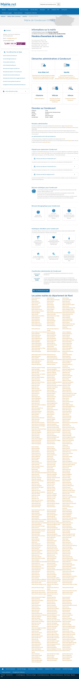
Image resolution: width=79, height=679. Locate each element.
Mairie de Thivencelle (52, 618)
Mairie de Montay (66, 521)
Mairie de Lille (50, 492)
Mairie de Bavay (66, 322)
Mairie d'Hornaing (51, 464)
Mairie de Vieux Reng (52, 632)
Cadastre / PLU (55, 9)
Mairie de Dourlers (36, 396)
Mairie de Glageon (36, 437)
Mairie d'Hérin (50, 458)
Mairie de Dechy (50, 390)
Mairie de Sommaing (51, 610)
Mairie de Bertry (66, 337)
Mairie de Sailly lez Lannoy (68, 577)
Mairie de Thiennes (36, 618)
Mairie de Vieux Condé (67, 631)
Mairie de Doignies (51, 393)
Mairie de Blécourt (51, 343)
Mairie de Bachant (36, 317)
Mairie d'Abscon (50, 298)
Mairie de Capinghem (52, 369)
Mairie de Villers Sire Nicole (53, 637)
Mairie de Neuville (36, 476)
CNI (48, 9)
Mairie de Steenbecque (52, 611)
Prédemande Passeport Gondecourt (66, 77)
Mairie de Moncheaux (52, 519)
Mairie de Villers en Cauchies (68, 634)
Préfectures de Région (31, 675)
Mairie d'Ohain (50, 539)
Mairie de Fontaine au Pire (68, 427)
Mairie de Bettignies (51, 338)
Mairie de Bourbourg (51, 348)
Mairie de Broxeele (66, 358)
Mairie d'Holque (35, 461)
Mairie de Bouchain (66, 346)
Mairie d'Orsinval (51, 542)
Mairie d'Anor (50, 303)
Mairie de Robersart (36, 569)
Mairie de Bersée (66, 335)
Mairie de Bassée (66, 471)
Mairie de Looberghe (51, 495)
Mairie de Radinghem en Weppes (69, 560)
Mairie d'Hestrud (66, 459)
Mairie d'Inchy (65, 467)
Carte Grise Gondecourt (55, 98)
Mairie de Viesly (35, 631)
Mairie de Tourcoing (36, 623)
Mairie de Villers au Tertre (53, 634)
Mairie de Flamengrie (52, 472)
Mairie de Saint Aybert (52, 582)
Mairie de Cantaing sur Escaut (53, 367)
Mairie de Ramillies (51, 563)
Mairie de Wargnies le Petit (68, 644)
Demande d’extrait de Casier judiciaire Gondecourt (66, 78)
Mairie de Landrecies (36, 479)
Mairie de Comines (66, 380)
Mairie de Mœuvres (66, 526)
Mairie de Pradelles (36, 552)
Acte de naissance (12, 9)
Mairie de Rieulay (51, 568)
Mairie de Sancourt (51, 598)
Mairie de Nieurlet (51, 532)
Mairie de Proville (51, 555)
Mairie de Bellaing (51, 332)
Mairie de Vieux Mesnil (37, 632)
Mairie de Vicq (65, 629)
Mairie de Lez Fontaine (67, 489)
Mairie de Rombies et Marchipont (54, 569)
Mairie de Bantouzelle (67, 320)
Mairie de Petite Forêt (52, 547)
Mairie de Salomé (66, 597)
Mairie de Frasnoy (66, 430)
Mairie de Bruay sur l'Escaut (38, 359)
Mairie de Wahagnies (51, 639)
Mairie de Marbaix (51, 501)
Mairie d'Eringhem (51, 406)
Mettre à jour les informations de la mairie (40, 50)
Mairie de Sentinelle (51, 476)
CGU (2, 676)
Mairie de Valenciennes (52, 626)
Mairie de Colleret (51, 380)
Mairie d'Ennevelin (51, 404)
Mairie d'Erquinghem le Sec (68, 406)
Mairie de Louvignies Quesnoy (69, 497)
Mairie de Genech (36, 435)
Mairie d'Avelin (35, 314)
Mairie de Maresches (36, 505)
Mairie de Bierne (50, 341)
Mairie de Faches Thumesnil (38, 417)
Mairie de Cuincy (66, 387)
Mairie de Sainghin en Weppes (54, 579)
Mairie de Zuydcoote (67, 660)
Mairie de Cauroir (51, 375)
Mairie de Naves (35, 527)
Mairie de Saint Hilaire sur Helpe (69, 584)
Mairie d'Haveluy (51, 453)
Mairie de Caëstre (66, 362)
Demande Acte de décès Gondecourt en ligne (43, 78)
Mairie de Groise (35, 474)
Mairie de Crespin (36, 385)
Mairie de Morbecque (36, 524)
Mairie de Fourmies (36, 430)
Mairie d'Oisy (65, 539)
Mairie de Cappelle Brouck (68, 369)
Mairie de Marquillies (51, 510)
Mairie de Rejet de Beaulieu (68, 565)
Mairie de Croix (35, 387)
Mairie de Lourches (51, 497)
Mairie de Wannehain (36, 644)
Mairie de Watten (66, 647)
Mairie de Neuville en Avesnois (39, 529)
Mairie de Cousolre (36, 383)
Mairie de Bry (50, 361)
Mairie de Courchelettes (67, 382)
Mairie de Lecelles (36, 484)
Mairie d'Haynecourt (36, 455)
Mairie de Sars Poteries (52, 600)
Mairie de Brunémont (36, 361)
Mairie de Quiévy (35, 560)
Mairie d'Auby (50, 311)
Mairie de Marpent (51, 506)
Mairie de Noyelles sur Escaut (38, 535)
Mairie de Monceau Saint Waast (69, 518)
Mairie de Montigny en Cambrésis (39, 522)
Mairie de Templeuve (36, 616)
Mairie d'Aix (34, 299)
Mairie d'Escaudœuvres (52, 409)
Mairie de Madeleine (67, 474)
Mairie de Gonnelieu (51, 438)
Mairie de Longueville (52, 474)
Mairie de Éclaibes (36, 400)
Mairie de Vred (35, 639)
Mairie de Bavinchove (36, 324)
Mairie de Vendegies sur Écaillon (39, 628)
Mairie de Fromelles (66, 434)
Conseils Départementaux (43, 675)
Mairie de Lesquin (66, 487)
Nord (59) (25, 16)
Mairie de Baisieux (36, 319)
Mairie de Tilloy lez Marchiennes (54, 621)
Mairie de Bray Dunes (52, 356)
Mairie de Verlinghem (36, 629)
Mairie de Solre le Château (53, 608)
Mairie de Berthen (51, 337)
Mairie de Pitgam (35, 548)
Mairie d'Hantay (66, 446)
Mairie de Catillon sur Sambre (38, 374)
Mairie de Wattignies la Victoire (54, 649)
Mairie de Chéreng (66, 377)
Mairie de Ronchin (36, 571)
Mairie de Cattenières (52, 374)
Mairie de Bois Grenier (52, 345)
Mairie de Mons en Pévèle (53, 521)
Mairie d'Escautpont (67, 409)
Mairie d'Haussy (50, 451)
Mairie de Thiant (66, 616)
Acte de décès (34, 9)
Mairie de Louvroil (51, 498)
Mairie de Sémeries (51, 603)
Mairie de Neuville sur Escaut (38, 531)
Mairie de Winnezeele (67, 657)
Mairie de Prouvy (35, 555)
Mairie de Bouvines (36, 356)
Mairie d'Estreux (50, 414)
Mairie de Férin (50, 421)
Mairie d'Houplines (51, 466)
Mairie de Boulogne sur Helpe (38, 348)
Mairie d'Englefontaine (52, 403)
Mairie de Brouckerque (52, 358)
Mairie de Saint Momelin (68, 587)
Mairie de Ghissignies (52, 435)
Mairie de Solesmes (36, 608)
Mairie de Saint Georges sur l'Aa (39, 584)
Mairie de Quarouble (51, 556)
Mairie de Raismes (36, 563)
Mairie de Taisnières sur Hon (53, 615)
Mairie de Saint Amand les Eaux (39, 581)
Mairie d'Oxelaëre (51, 544)
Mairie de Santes (66, 598)
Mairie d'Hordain (35, 464)
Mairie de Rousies (36, 574)
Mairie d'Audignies (36, 312)
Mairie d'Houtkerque (67, 466)
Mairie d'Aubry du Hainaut (38, 311)
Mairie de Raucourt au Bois (38, 565)
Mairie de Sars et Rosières (37, 600)
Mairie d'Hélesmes (36, 456)
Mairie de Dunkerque (67, 396)
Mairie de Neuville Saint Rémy (69, 529)
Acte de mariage (24, 9)
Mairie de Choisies (36, 379)
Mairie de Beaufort (51, 325)
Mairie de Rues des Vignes (37, 487)
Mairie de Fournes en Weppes (54, 430)
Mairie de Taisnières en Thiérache (39, 615)
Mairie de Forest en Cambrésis (54, 429)
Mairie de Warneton (67, 645)
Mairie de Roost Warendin (68, 571)
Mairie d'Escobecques (37, 411)
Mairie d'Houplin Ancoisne (38, 466)
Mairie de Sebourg (66, 602)
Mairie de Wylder (66, 658)
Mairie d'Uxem (35, 626)
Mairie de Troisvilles (66, 624)
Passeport (42, 9)
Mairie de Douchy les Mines (68, 395)
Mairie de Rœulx (35, 577)
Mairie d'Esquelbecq (67, 411)
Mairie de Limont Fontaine (68, 492)
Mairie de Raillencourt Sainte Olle (39, 561)
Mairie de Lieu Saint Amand (68, 490)
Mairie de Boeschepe (67, 343)
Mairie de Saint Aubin (36, 582)
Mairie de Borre (50, 346)
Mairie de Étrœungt (66, 416)
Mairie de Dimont (36, 393)
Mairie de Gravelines (36, 442)
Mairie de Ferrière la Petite (53, 422)
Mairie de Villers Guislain (37, 636)
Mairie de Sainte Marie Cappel (38, 597)
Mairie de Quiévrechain (67, 558)
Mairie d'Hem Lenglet (67, 456)
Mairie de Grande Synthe (68, 440)
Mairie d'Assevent (36, 307)
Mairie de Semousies (67, 603)
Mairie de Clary (65, 379)
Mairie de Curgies (36, 388)
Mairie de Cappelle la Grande (53, 371)
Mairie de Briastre (66, 356)
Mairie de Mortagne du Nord (53, 524)
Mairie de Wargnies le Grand (53, 644)
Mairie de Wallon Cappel (67, 641)
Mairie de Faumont (66, 417)
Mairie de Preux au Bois (37, 553)
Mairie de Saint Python (52, 590)
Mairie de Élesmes (36, 401)
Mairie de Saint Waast (67, 594)
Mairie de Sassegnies (67, 600)
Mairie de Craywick (66, 383)
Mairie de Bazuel (50, 324)
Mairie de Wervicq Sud (67, 653)
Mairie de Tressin (35, 624)
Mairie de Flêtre (66, 424)
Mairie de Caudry (66, 374)
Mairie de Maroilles (36, 506)
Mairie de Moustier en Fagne (38, 526)
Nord (56, 126)
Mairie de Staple (35, 611)
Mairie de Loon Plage (67, 495)
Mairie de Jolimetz (36, 471)
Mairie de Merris (35, 516)
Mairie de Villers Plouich (67, 636)
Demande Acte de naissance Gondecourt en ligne (43, 75)
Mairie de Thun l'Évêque (37, 620)
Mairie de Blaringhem (36, 343)
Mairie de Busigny (36, 362)
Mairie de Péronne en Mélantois (69, 545)
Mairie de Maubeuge (67, 511)
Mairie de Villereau (36, 634)
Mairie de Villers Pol (36, 637)
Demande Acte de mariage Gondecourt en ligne (43, 77)
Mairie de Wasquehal (52, 647)
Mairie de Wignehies (67, 655)
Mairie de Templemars (67, 615)
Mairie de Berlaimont (67, 333)
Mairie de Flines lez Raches (53, 425)
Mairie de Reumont (51, 566)
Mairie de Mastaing (51, 511)
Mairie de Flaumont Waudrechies (70, 422)
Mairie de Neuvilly (51, 531)
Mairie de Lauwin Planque (37, 480)
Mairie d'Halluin (35, 446)
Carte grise (64, 9)
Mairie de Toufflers (66, 621)
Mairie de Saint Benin (67, 582)
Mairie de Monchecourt (67, 519)
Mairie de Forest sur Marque (68, 429)
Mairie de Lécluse (51, 484)
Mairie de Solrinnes (66, 608)
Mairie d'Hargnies (51, 448)
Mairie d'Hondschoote (37, 463)
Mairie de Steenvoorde (37, 613)
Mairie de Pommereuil (67, 548)
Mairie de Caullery (36, 375)
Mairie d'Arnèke (50, 306)
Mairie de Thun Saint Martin (68, 620)
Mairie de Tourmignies (52, 623)
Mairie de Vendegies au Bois (68, 626)
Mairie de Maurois (51, 513)
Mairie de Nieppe (66, 531)
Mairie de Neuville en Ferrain (53, 529)
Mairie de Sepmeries (36, 605)
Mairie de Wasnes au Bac (37, 647)
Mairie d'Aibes (65, 298)
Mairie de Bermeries (51, 335)
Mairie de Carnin (35, 372)
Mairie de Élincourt (51, 401)
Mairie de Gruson (51, 442)
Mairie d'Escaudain (36, 409)
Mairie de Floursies (66, 425)
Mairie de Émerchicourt (67, 401)
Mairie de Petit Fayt (36, 547)
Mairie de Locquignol (52, 493)
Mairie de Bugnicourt (67, 361)
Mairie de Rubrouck (66, 574)
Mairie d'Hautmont (36, 453)
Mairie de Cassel (66, 372)
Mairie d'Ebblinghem (36, 398)
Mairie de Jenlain (50, 469)
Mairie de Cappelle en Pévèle (38, 371)
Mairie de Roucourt (66, 573)
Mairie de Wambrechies (52, 642)
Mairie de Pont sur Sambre (53, 550)
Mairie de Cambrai (51, 364)
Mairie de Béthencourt (37, 338)
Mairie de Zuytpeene (36, 662)
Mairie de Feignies (51, 419)
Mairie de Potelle (66, 550)
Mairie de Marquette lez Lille (38, 510)
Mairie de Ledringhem (37, 485)
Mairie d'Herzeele (51, 459)
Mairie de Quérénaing (67, 556)
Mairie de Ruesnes (36, 576)
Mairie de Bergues (51, 333)
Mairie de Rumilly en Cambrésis (69, 576)
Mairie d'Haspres (35, 450)
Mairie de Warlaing (51, 645)
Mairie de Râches (51, 560)
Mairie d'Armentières (36, 306)
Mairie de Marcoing (36, 503)
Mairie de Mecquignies (37, 514)
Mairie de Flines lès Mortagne (38, 425)
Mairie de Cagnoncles (36, 364)
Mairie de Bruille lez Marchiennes (54, 359)
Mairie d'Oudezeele (36, 544)
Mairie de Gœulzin (51, 443)
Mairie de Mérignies (66, 514)
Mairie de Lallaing (66, 476)
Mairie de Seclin (35, 603)
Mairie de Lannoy (51, 479)
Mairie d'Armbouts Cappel (68, 304)
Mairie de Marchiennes (67, 501)
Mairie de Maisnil (51, 482)
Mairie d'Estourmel (66, 413)
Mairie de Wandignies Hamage (69, 642)
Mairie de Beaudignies (37, 325)
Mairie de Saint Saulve (52, 592)
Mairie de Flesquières (52, 424)
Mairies (4, 9)
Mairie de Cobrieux (36, 380)
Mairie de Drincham (51, 396)
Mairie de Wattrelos (66, 649)
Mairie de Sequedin (51, 605)
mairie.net (3, 16)
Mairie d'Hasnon (66, 448)
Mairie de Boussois (51, 354)
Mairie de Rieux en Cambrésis (69, 568)
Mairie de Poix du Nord (52, 548)
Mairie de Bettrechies (67, 338)
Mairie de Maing (50, 500)
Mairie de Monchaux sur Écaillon (39, 519)
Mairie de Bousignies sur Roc (53, 351)
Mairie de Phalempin (67, 547)
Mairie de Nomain (36, 534)
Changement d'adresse (31, 13)
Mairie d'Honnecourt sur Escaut (69, 463)
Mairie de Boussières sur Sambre (39, 354)
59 (64, 139)
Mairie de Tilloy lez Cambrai (38, 621)
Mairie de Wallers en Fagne (53, 641)
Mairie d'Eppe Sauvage (67, 404)
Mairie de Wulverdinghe (52, 658)
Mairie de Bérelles (36, 333)
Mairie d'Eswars (35, 416)
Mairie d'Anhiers (35, 301)
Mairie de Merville (51, 516)
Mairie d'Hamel (50, 446)
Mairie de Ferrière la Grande (38, 422)
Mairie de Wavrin (66, 650)
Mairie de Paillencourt (67, 544)
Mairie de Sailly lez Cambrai (53, 577)
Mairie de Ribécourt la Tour (38, 568)
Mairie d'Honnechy (51, 463)
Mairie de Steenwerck (52, 613)
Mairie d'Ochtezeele (66, 537)
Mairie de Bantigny (51, 320)
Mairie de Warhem (36, 645)
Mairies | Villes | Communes (13, 16)
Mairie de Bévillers (36, 341)
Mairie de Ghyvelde (66, 435)
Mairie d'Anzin (35, 304)
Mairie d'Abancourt (36, 298)
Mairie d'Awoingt (66, 315)
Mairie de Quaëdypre (36, 556)
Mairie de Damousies (36, 390)
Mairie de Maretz (51, 505)
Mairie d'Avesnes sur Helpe (53, 315)
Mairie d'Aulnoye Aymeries (68, 312)
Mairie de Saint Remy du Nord (38, 592)
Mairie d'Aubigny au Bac (67, 309)
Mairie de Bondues (36, 346)
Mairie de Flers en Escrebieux (38, 424)
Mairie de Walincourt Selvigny (69, 639)
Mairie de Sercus (35, 607)
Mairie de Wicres (50, 655)
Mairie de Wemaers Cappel (53, 653)
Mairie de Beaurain (36, 328)
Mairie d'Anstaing (66, 303)
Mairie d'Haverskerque (67, 453)
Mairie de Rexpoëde (67, 566)
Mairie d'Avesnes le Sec (67, 314)
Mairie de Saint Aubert (67, 581)
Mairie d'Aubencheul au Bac (68, 307)
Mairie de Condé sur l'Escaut (38, 382)
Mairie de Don (35, 395)
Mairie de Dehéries (66, 390)
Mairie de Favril (35, 482)
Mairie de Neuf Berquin (52, 527)
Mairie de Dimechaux (67, 391)
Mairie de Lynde (66, 498)
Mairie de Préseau (66, 552)
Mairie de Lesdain (51, 487)
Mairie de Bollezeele (66, 345)
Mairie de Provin (66, 555)
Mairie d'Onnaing (36, 540)
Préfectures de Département (56, 675)
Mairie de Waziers (36, 653)
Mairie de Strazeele (66, 613)
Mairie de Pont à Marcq (37, 550)
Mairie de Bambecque (67, 319)
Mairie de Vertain (51, 629)
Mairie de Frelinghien (36, 432)
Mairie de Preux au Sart (52, 553)
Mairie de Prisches (66, 553)
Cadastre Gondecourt (39, 98)
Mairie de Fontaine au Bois (53, 427)
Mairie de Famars (51, 417)
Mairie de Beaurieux (67, 328)
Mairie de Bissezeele (67, 341)
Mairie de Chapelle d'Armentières (39, 472)
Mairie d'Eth (49, 416)
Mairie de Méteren (66, 516)
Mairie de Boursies (36, 349)
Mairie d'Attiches (51, 307)
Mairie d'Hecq (65, 455)
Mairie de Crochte (66, 385)
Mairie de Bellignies (66, 332)
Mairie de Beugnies (36, 340)
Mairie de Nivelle (66, 532)
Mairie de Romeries (66, 569)
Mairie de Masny (35, 511)
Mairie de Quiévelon (51, 558)
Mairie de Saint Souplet (67, 592)
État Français (67, 675)
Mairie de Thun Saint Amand (53, 620)
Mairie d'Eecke (65, 400)
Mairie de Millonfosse (52, 518)
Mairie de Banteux (36, 320)
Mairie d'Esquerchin (36, 413)
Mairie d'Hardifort (36, 448)
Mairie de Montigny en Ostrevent (54, 522)
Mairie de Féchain (36, 419)
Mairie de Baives (50, 319)
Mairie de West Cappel (37, 655)
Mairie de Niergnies (36, 532)
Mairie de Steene (66, 611)
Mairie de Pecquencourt (37, 545)
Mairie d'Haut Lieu (66, 451)
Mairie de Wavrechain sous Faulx (54, 650)
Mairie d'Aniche (50, 301)
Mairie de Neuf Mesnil (67, 527)
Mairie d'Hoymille (36, 467)
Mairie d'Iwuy (35, 469)
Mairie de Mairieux (66, 500)
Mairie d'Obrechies (51, 537)
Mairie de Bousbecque (52, 349)
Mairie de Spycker (66, 610)
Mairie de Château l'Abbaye (38, 377)
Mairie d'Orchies (66, 540)
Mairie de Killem (50, 471)
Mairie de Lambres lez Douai (53, 477)
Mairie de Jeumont (66, 469)
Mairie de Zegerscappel (37, 660)
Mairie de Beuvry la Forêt (68, 340)
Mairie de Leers (50, 485)
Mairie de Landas (66, 477)
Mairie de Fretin (50, 434)
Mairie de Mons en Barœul (38, 521)
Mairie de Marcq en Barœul (53, 503)
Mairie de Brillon (35, 358)
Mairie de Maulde (36, 513)
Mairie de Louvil (35, 498)
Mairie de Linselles (36, 493)
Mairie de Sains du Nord (67, 579)
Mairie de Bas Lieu (36, 322)
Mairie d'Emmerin (36, 403)
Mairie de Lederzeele (67, 484)
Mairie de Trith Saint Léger (53, 624)
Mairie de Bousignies (36, 351)
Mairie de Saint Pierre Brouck (38, 590)
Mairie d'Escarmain (66, 408)
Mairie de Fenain (35, 421)
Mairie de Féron (66, 421)
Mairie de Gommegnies (37, 438)
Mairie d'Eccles (65, 398)
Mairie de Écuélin (51, 400)
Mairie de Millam (35, 518)
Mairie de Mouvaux (51, 526)
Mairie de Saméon (36, 598)
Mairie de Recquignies (52, 565)
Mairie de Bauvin (51, 322)
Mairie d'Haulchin (36, 451)
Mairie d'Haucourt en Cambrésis (69, 450)
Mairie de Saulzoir (51, 602)
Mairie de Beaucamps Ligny (68, 324)
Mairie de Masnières (67, 510)
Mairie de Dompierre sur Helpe (69, 393)
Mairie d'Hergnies (36, 458)
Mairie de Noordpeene (52, 534)
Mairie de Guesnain (66, 442)
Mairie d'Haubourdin (52, 450)
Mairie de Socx (65, 607)
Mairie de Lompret (36, 495)
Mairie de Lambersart (36, 477)
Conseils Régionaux (20, 675)
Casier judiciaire (18, 13)
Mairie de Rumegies (51, 576)
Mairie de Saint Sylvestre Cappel (39, 594)
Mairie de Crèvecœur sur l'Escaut (54, 385)
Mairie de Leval (35, 489)
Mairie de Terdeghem (52, 616)
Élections (73, 675)
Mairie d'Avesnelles (51, 314)
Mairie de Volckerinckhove (68, 637)
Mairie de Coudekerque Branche (54, 382)
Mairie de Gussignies (36, 443)
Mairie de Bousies (66, 349)
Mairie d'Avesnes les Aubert (38, 315)
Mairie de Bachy (50, 317)
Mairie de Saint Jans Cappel (38, 587)
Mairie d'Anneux (66, 301)
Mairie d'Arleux (50, 304)
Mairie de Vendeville (51, 628)
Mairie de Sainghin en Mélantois (39, 579)
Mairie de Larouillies (67, 479)
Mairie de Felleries (66, 419)
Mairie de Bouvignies (67, 354)
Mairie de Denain (35, 391)
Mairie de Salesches (51, 597)
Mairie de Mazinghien (67, 513)
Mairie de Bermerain (36, 335)
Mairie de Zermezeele (52, 660)
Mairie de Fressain (66, 432)
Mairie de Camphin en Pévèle (38, 367)
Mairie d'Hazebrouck (51, 455)
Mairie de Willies (50, 657)
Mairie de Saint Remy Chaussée (69, 590)
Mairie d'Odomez (36, 539)
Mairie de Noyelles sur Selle (68, 535)
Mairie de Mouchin (66, 524)
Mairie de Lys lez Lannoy (37, 500)
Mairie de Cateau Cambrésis (53, 480)
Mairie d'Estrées (35, 414)
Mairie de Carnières (66, 371)
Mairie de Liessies (51, 490)
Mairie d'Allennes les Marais (53, 299)
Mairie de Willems (36, 657)
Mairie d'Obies (35, 537)
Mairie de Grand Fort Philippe (53, 440)
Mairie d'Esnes (50, 411)
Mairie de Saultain (36, 602)
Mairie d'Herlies (66, 458)
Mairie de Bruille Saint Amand (69, 359)
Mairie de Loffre (66, 493)
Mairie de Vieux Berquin (52, 631)
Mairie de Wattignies (36, 649)
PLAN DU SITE (9, 675)
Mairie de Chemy (51, 377)
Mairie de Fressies (36, 434)
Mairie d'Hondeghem (67, 461)
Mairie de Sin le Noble (52, 607)
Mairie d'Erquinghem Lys (37, 408)
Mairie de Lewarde (51, 489)
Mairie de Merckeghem (52, 514)
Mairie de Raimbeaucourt (53, 561)
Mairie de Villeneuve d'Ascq (68, 632)
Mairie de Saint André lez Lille (53, 581)
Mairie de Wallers (35, 641)
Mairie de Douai (50, 395)
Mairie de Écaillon (51, 398)
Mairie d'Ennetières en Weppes (39, 404)
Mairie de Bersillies (36, 337)
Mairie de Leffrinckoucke (68, 485)
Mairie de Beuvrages (51, 340)
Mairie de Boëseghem (37, 345)
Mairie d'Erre (50, 408)
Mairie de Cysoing (66, 388)
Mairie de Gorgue (66, 472)
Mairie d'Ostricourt (66, 542)
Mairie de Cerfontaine (67, 375)
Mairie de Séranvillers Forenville (69, 605)
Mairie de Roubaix (51, 573)
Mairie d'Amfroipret (66, 299)
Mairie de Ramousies (67, 563)
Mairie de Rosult (35, 573)
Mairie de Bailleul (66, 317)
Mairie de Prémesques (52, 552)
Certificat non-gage (7, 13)
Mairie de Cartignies (51, 372)
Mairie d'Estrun (65, 414)
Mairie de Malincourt (36, 501)
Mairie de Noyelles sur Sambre (54, 535)
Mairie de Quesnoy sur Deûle (38, 558)
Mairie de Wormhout (36, 658)
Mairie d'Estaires (50, 413)
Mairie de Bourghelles (67, 348)
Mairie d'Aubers (50, 309)
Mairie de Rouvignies (51, 574)
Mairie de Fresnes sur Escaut (53, 432)
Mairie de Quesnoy (66, 482)
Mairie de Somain (36, 610)
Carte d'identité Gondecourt (66, 75)
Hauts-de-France (69, 126)
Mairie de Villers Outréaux (53, 636)
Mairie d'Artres (65, 306)
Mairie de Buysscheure (52, 362)
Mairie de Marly (66, 505)
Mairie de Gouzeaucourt (67, 438)
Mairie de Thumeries (67, 618)
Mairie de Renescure (36, 566)
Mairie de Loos (35, 497)
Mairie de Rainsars (66, 561)
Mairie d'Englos (65, 403)
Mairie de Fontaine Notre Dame (39, 429)
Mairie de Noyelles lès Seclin (68, 534)
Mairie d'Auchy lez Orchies (68, 311)
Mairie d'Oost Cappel (52, 540)
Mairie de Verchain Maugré (68, 628)
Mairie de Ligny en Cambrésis (38, 492)
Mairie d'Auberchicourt (37, 309)
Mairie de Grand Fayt (36, 440)
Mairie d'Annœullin (36, 303)
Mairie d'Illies (50, 467)
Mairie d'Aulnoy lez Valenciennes (54, 312)
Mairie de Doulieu (66, 480)
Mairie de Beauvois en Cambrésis (39, 332)
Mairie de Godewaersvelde (53, 437)
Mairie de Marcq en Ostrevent (69, 503)
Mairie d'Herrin (35, 459)
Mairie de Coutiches (51, 383)
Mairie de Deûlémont (52, 391)
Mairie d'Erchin (35, 406)
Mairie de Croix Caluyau (52, 387)
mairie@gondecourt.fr (12, 38)
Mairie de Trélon (66, 623)
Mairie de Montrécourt (67, 522)
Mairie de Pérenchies (51, 545)
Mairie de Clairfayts (51, 379)
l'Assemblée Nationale (42, 151)
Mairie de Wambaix (36, 642)
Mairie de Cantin (66, 367)
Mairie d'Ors (34, 542)
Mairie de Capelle (35, 369)
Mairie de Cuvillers (51, 388)
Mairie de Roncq (50, 571)
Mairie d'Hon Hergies (52, 461)
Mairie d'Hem (50, 456)
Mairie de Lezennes (36, 490)
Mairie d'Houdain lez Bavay (68, 464)
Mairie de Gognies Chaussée (68, 437)
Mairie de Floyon (35, 427)
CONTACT (3, 675)
